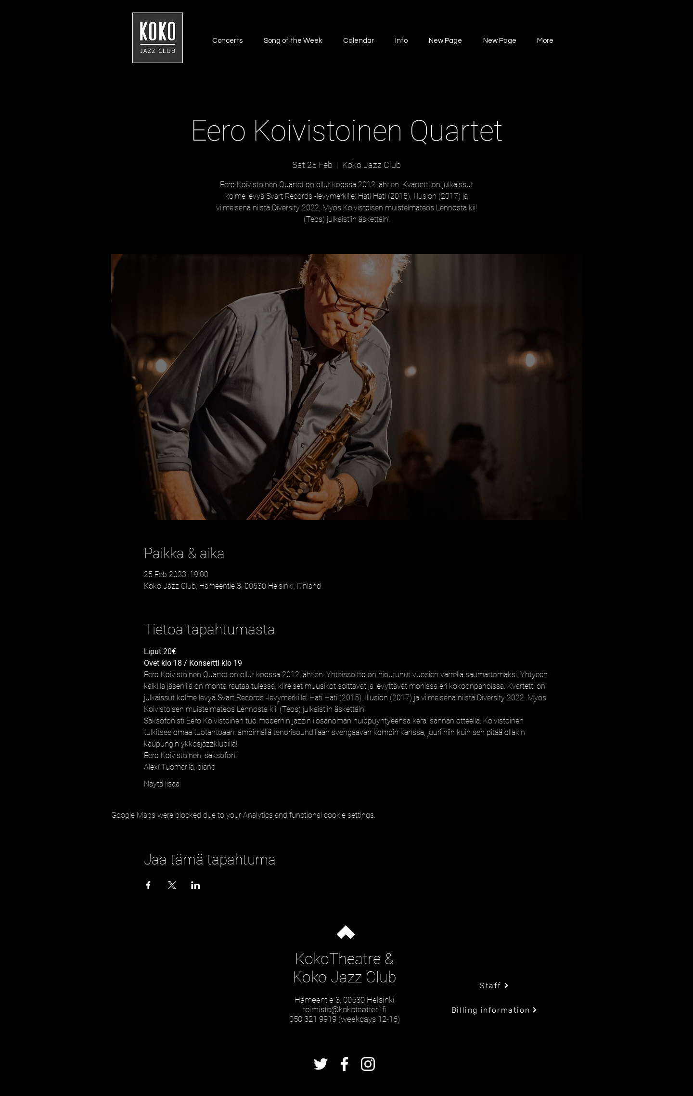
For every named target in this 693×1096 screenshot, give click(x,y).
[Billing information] (494, 1009)
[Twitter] (320, 1064)
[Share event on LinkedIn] (195, 885)
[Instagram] (368, 1064)
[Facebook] (344, 1064)
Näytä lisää (162, 783)
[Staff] (494, 985)
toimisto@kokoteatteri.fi (344, 1009)
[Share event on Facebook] (148, 885)
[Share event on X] (172, 885)
